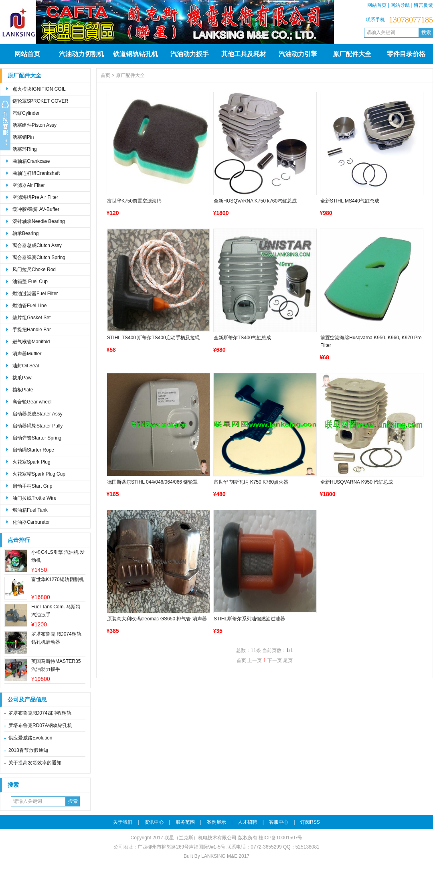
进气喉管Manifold (31, 341)
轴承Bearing (25, 233)
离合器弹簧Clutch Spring (38, 257)
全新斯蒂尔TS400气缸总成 (242, 337)
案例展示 (216, 822)
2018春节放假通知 (28, 750)
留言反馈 (423, 5)
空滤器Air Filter (28, 185)
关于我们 (122, 822)
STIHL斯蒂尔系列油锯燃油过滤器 (249, 619)
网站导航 (400, 5)
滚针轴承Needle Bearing (38, 221)
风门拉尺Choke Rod (34, 269)
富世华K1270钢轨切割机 (57, 579)
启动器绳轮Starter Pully (37, 426)
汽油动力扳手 (189, 54)
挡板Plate (22, 390)
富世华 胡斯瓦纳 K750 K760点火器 (251, 482)
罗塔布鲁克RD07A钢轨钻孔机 (40, 725)
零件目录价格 (406, 54)
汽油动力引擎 (298, 54)
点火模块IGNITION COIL (39, 89)
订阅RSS (310, 822)
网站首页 (376, 5)
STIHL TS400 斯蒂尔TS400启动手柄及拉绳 (153, 337)
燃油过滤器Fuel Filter (35, 293)
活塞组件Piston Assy (34, 125)
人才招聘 (247, 822)
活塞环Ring (24, 149)
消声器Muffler (26, 354)
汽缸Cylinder (26, 113)
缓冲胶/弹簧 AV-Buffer (35, 209)
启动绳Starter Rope (33, 450)
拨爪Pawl (22, 378)
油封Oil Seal (25, 366)
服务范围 (185, 822)
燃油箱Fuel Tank (30, 510)
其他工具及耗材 (243, 54)
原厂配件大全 (352, 54)
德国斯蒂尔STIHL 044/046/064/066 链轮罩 (152, 482)
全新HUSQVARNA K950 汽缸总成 (356, 482)
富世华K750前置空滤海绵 (134, 201)
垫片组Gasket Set (31, 317)
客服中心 (278, 822)
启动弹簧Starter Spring (36, 438)
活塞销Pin (23, 137)
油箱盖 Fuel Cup (30, 281)
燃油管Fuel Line (29, 305)
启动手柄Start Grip (32, 486)
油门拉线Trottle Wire (34, 498)
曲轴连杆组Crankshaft (36, 173)
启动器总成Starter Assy (37, 414)
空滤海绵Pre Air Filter (35, 197)
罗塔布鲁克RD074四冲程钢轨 (39, 713)
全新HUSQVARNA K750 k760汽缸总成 (255, 201)
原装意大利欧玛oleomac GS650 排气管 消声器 (157, 619)
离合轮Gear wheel (31, 402)
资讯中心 (154, 822)
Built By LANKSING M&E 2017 (216, 856)
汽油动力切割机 (81, 54)
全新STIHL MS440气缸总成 (349, 201)
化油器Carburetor (31, 522)
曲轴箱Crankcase (31, 161)
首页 (105, 75)
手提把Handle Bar (31, 329)
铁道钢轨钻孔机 (135, 54)
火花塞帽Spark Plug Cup (38, 474)
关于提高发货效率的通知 (34, 763)
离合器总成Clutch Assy (37, 245)
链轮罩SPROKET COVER (40, 101)
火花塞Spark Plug (31, 462)
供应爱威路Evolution (30, 738)
